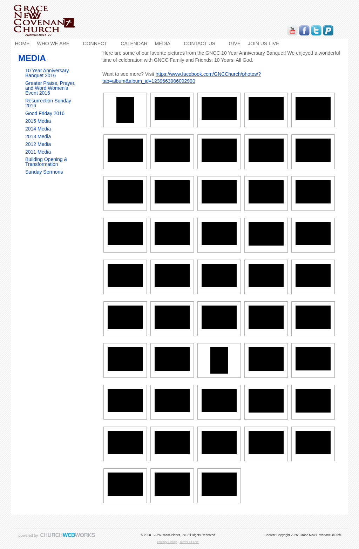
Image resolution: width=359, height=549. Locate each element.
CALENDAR (134, 43)
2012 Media (38, 144)
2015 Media (38, 121)
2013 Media (38, 136)
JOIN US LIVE (263, 43)
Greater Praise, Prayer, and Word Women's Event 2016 (50, 88)
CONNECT (95, 43)
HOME (22, 43)
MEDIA (162, 43)
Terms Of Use (189, 542)
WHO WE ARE (53, 43)
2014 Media (38, 129)
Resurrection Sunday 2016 (48, 103)
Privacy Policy (167, 542)
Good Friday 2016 (45, 113)
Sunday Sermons (44, 172)
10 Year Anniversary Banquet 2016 (47, 73)
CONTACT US (199, 43)
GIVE (235, 43)
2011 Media (38, 152)
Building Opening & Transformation (46, 161)
